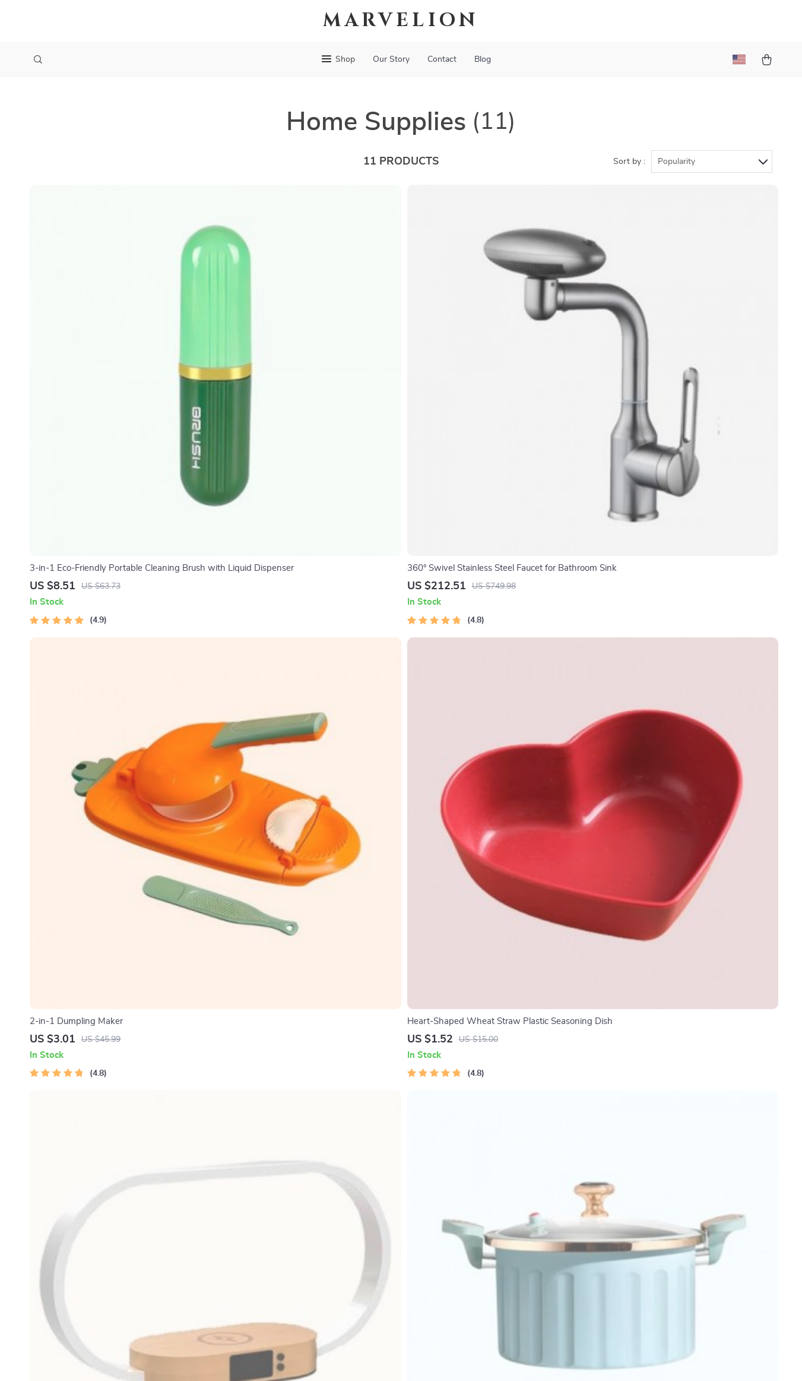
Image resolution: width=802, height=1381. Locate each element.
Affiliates (288, 1192)
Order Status (443, 1172)
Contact (442, 59)
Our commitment (599, 1155)
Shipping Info (445, 1094)
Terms (325, 1357)
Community (293, 1290)
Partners (287, 1231)
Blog (482, 59)
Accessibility (390, 1357)
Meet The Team (300, 1114)
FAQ (426, 1114)
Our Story (391, 59)
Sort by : (629, 161)
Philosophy (292, 1270)
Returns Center (448, 1133)
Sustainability (297, 1251)
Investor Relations (307, 1212)
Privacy (350, 1357)
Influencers (292, 1172)
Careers (285, 1133)
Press (281, 1153)
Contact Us (440, 1074)
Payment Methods (454, 1153)
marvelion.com (594, 1074)
